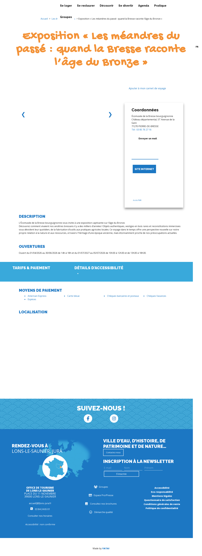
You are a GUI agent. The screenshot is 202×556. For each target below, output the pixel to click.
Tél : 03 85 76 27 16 (141, 129)
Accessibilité (161, 487)
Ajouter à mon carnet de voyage (145, 88)
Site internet (144, 169)
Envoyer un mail (145, 147)
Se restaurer (72, 5)
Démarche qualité (101, 512)
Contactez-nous (113, 452)
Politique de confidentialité (162, 508)
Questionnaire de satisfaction (162, 500)
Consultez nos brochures (101, 503)
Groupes (52, 17)
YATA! (105, 548)
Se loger (52, 5)
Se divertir (112, 5)
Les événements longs (63, 18)
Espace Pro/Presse (101, 495)
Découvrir (93, 5)
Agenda (129, 5)
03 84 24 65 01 (40, 509)
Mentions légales (162, 496)
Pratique (146, 5)
